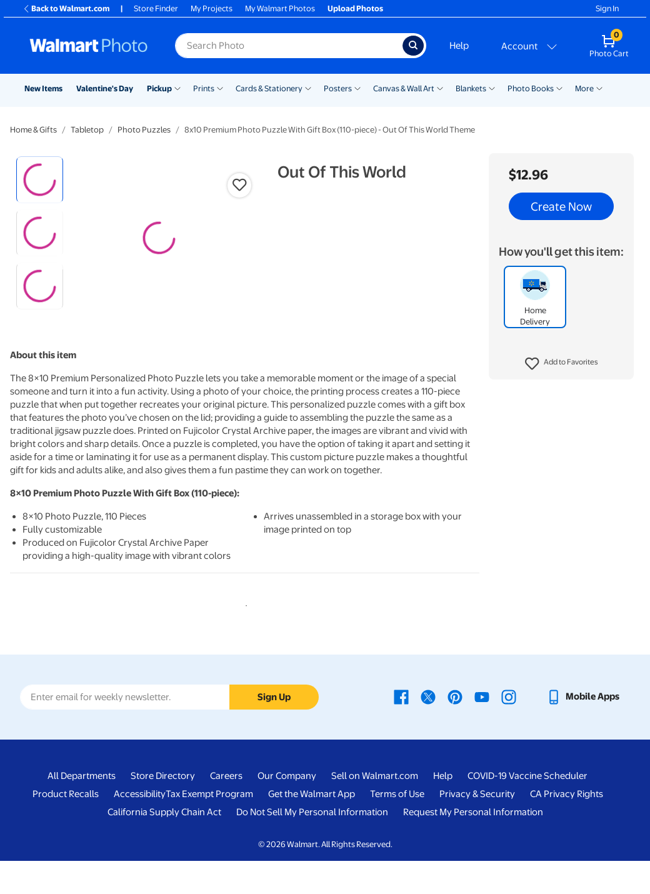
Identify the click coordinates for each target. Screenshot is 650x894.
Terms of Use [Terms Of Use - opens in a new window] (397, 827)
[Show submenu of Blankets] (492, 87)
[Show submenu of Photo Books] (559, 87)
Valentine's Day (104, 88)
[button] (562, 363)
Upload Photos (355, 8)
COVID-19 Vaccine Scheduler (528, 809)
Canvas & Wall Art (403, 88)
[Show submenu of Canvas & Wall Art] (440, 87)
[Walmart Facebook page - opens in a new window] (401, 730)
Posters (338, 88)
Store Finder (156, 8)
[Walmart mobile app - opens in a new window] (582, 730)
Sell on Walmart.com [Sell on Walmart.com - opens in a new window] (374, 809)
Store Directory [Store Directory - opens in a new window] (163, 809)
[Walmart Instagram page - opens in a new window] (508, 730)
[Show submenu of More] (599, 87)
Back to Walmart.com (65, 8)
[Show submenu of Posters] (357, 87)
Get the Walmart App (311, 827)
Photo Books (531, 88)
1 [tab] (244, 637)
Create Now (561, 206)
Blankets (471, 88)
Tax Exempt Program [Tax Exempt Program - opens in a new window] (209, 827)
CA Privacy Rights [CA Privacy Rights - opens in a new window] (566, 827)
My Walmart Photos (280, 8)
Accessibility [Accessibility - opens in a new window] (140, 827)
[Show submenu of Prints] (220, 87)
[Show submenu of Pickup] (177, 87)
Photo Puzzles (144, 129)
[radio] (39, 179)
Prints (203, 88)
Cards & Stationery (269, 88)
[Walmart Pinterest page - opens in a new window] (455, 730)
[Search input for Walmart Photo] (288, 45)
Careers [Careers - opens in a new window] (226, 809)
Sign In (607, 8)
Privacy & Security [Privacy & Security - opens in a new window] (477, 827)
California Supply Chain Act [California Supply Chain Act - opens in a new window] (164, 845)
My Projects (211, 8)
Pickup (159, 88)
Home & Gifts (33, 129)
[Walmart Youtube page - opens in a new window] (481, 730)
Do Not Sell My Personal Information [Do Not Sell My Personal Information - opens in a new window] (312, 845)
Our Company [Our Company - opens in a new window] (287, 809)
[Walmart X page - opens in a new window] (428, 730)
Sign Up (274, 730)
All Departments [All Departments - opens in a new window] (82, 809)
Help (459, 45)
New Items (43, 88)
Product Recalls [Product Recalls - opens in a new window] (65, 827)
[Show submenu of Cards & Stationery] (308, 87)
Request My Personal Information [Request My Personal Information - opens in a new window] (473, 845)
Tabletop (87, 129)
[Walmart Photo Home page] (88, 46)
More (584, 88)
